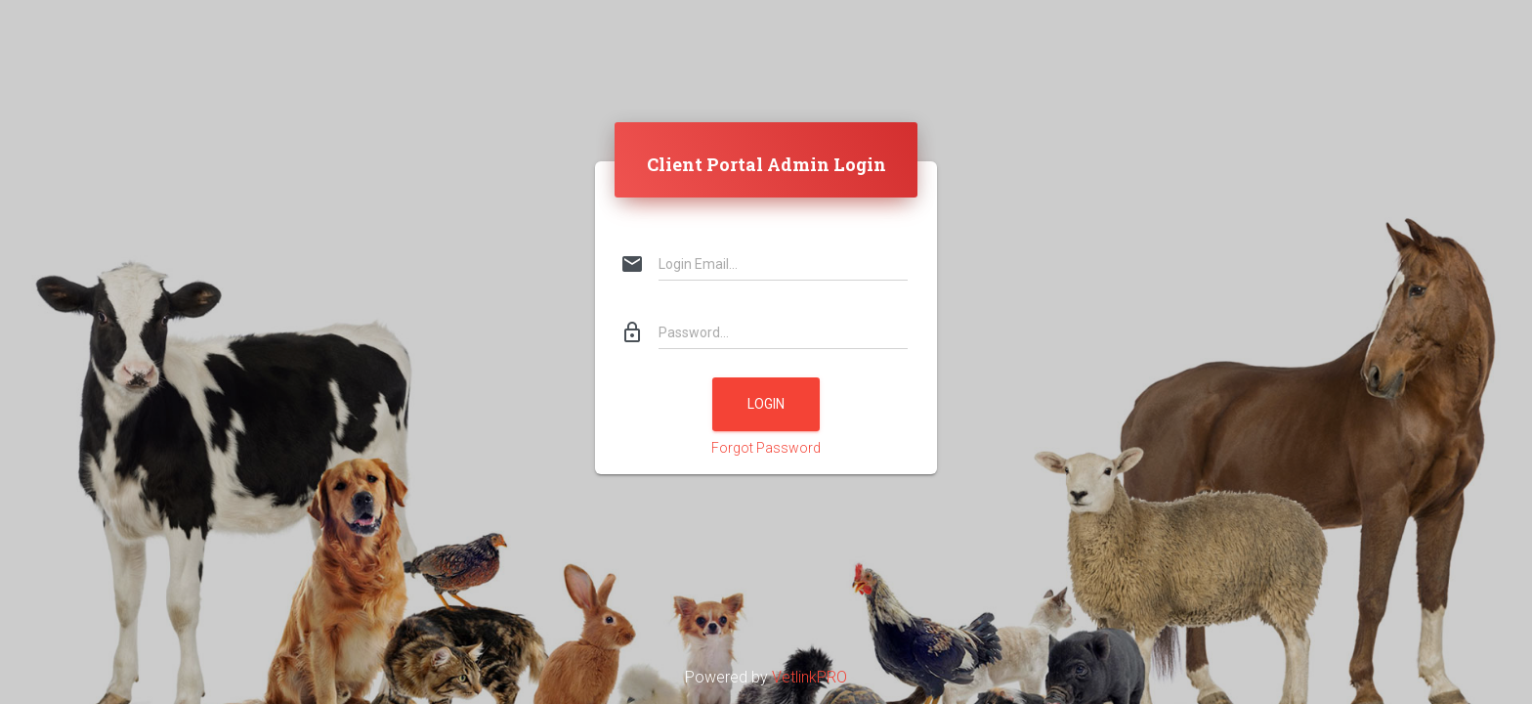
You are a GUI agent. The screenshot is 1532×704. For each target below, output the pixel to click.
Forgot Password (766, 448)
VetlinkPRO (809, 677)
